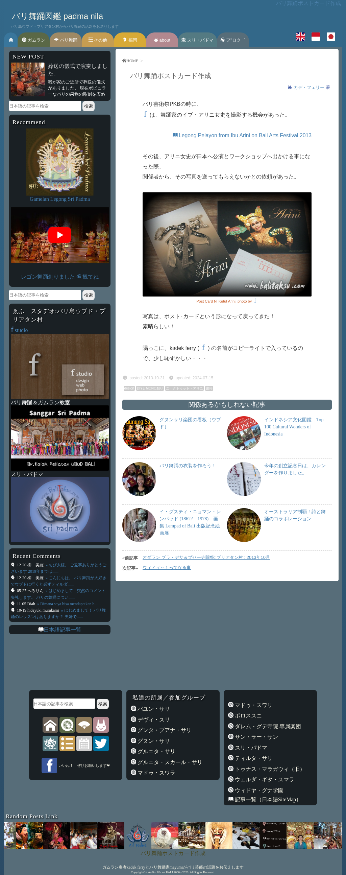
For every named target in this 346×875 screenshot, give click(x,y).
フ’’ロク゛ (232, 40)
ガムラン (33, 40)
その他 (98, 40)
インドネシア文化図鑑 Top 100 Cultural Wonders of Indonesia (294, 426)
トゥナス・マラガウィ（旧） (269, 769)
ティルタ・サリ (253, 758)
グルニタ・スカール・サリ (169, 762)
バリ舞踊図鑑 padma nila (57, 16)
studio (19, 330)
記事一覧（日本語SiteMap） (267, 799)
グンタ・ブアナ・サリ (164, 730)
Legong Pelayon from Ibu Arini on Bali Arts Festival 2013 (242, 135)
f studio (150, 872)
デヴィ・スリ (153, 720)
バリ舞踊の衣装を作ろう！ (187, 465)
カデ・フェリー (310, 87)
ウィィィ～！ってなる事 (167, 567)
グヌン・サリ (153, 741)
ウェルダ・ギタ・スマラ (263, 779)
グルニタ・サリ (155, 751)
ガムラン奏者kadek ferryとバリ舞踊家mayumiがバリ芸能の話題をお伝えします (173, 867)
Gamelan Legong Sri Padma (60, 199)
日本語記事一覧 (62, 630)
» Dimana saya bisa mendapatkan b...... (68, 603)
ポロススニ (247, 715)
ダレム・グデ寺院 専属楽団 (267, 726)
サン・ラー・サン (255, 737)
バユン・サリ (153, 709)
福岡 (130, 40)
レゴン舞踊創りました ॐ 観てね (60, 277)
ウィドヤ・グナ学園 (258, 790)
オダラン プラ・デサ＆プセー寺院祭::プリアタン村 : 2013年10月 (206, 557)
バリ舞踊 (65, 40)
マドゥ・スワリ (253, 705)
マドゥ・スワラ (155, 773)
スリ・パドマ (197, 40)
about (162, 40)
